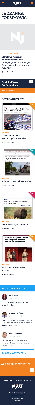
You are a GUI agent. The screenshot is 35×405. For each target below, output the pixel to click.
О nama (6, 381)
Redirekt (18, 400)
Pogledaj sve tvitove (12, 353)
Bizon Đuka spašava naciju (15, 224)
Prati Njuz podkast (8, 90)
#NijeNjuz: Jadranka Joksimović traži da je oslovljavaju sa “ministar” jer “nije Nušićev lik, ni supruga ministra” (16, 62)
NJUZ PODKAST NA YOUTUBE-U (10, 83)
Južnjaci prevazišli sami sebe (16, 181)
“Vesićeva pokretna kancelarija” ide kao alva (14, 137)
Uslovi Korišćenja (24, 381)
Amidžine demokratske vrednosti (13, 268)
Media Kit (13, 381)
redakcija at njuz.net (17, 395)
